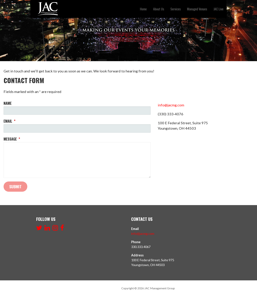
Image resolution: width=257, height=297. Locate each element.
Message (12, 139)
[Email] (77, 128)
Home (143, 9)
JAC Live (218, 9)
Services (175, 9)
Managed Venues (197, 9)
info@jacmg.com (171, 105)
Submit (15, 186)
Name (8, 103)
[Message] (77, 160)
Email (9, 121)
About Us (158, 9)
